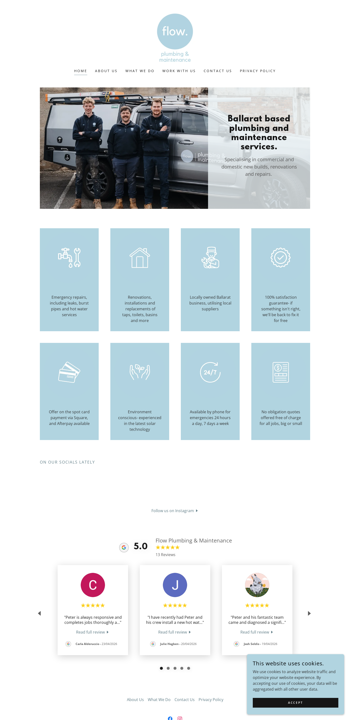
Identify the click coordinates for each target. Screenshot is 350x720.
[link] (175, 37)
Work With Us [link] (179, 70)
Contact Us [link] (218, 70)
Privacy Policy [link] (258, 70)
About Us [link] (106, 70)
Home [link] (80, 70)
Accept (295, 703)
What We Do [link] (140, 70)
